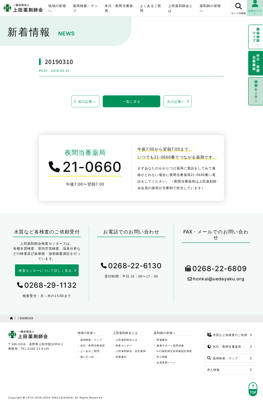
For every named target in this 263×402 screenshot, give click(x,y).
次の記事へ (176, 101)
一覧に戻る (131, 101)
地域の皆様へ (57, 8)
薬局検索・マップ (85, 8)
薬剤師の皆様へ (210, 8)
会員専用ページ (166, 362)
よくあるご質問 (150, 8)
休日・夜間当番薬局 (119, 8)
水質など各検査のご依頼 (227, 335)
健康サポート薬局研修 (170, 345)
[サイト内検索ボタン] (238, 8)
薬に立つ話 (87, 356)
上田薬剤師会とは (180, 8)
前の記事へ (87, 101)
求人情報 (162, 356)
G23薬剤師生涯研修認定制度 (174, 351)
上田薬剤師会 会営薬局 (131, 351)
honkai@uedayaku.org (218, 278)
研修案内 (121, 356)
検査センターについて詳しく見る (45, 270)
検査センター (255, 91)
